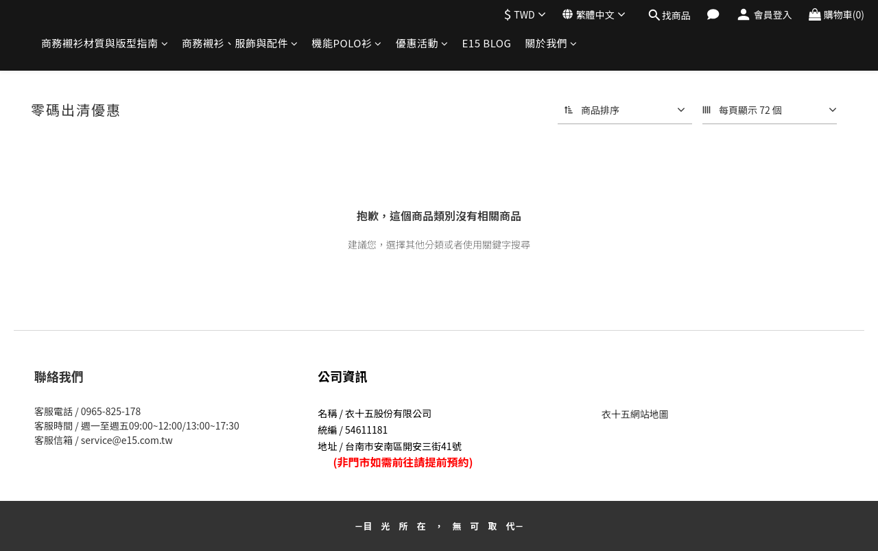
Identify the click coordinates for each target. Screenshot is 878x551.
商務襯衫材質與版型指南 (104, 43)
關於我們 (551, 43)
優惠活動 (422, 43)
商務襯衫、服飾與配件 (240, 43)
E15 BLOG (486, 43)
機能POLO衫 (347, 43)
